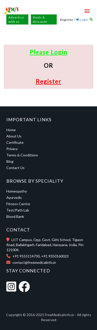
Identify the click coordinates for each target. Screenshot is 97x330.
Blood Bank (15, 216)
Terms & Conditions (22, 155)
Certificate (15, 142)
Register (66, 19)
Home (11, 130)
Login (82, 19)
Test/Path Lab (17, 210)
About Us (14, 136)
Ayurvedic (14, 197)
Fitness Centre (18, 204)
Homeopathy (16, 191)
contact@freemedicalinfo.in (34, 262)
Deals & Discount (40, 19)
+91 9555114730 (26, 256)
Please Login (48, 52)
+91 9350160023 (55, 256)
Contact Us (15, 168)
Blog (9, 161)
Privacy (12, 149)
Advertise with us (16, 19)
